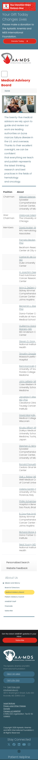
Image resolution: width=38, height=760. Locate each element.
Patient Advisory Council (14, 597)
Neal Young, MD (27, 544)
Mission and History (12, 583)
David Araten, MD (28, 227)
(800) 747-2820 (13, 674)
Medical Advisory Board (14, 592)
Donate (6, 708)
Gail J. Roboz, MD (28, 476)
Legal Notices (9, 703)
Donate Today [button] (19, 41)
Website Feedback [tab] (16, 568)
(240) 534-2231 (13, 687)
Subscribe (9, 611)
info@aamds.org (10, 690)
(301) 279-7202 (13, 680)
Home (7, 91)
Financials (9, 606)
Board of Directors (12, 587)
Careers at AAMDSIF (12, 711)
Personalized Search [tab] (17, 562)
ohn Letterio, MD (28, 381)
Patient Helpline (19, 757)
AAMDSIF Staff (10, 601)
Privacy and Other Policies (14, 706)
